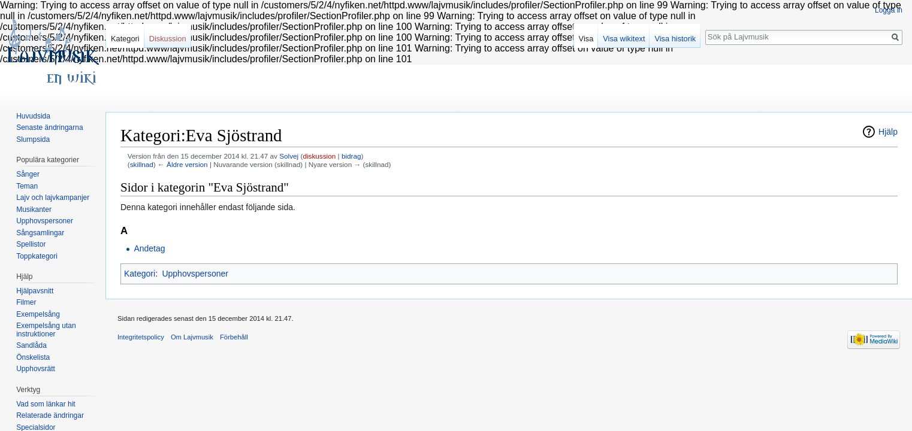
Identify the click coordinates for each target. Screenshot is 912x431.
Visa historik (675, 38)
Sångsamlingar (40, 233)
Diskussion (167, 38)
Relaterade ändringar (50, 415)
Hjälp (888, 131)
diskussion (319, 156)
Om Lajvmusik (192, 337)
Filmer (26, 302)
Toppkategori (37, 256)
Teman (27, 186)
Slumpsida (33, 139)
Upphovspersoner (195, 273)
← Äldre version (183, 164)
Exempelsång (38, 314)
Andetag (149, 248)
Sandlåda (31, 345)
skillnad (141, 164)
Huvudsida (33, 116)
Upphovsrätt (35, 369)
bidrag (351, 156)
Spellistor (31, 244)
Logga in (888, 10)
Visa (586, 38)
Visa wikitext (624, 38)
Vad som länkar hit (46, 404)
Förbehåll (234, 337)
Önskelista (33, 357)
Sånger (28, 174)
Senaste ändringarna (49, 127)
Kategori (139, 273)
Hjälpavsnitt (34, 291)
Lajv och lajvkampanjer (52, 197)
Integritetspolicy (140, 337)
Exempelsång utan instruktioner (46, 329)
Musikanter (34, 209)
